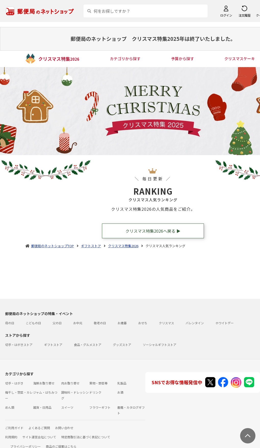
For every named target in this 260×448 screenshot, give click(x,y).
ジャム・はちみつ (45, 392)
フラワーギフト (100, 407)
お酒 (120, 392)
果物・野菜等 (98, 383)
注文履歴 (244, 15)
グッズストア (122, 344)
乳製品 (121, 383)
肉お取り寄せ (70, 383)
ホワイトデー (224, 323)
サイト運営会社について (39, 437)
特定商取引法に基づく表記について (85, 437)
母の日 (9, 323)
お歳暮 (122, 323)
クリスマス (166, 323)
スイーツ (67, 407)
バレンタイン (195, 323)
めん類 (9, 407)
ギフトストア (53, 344)
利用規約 (11, 437)
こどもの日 (33, 323)
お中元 (77, 323)
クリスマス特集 (58, 58)
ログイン (226, 15)
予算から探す (182, 58)
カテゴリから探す (125, 58)
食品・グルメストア (87, 344)
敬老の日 (100, 323)
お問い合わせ (64, 428)
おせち (142, 323)
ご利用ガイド (14, 428)
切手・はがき (14, 383)
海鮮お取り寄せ (44, 383)
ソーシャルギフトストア (159, 344)
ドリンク (95, 392)
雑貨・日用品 (42, 407)
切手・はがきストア (19, 344)
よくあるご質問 (39, 428)
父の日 (57, 323)
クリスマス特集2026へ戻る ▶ (152, 231)
